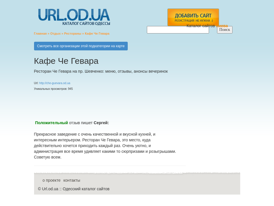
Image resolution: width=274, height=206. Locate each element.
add (193, 17)
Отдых (55, 33)
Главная (40, 33)
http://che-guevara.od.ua (54, 83)
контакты (71, 180)
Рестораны (72, 33)
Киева (222, 25)
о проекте (52, 180)
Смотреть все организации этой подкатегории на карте (81, 46)
